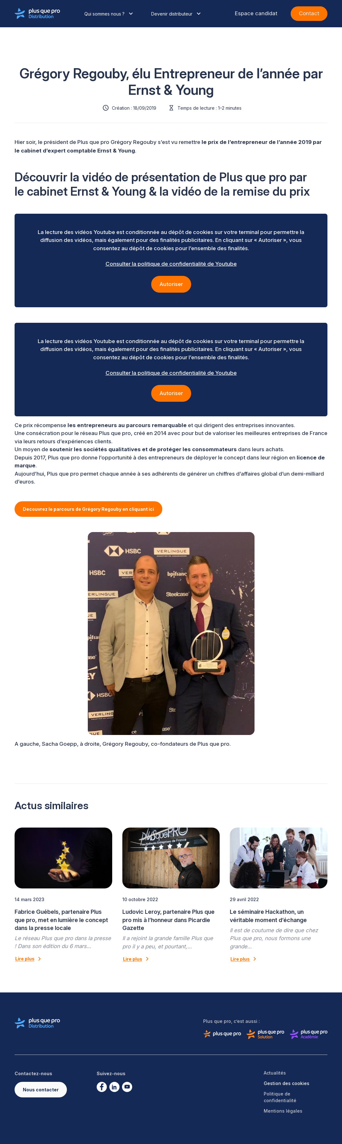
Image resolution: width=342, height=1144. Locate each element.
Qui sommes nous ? (109, 14)
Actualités (275, 1073)
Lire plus (29, 959)
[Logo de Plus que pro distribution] (37, 13)
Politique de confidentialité (280, 1097)
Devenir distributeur (177, 14)
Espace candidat (256, 13)
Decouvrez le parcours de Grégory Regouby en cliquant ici (88, 509)
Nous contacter (41, 1089)
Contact (309, 13)
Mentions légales (283, 1111)
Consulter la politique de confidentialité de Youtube (171, 264)
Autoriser (171, 284)
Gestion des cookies (286, 1083)
